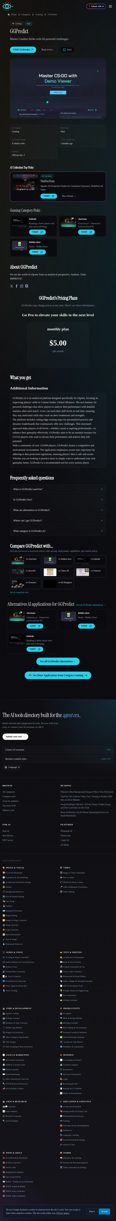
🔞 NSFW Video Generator (14, 1196)
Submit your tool (15, 736)
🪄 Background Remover (13, 892)
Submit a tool (8, 810)
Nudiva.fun (65, 835)
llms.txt (6, 831)
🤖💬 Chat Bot (9, 1106)
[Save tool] (67, 49)
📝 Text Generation (68, 995)
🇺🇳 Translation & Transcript (14, 981)
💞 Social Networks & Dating (72, 1140)
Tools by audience (11, 801)
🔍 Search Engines (10, 1121)
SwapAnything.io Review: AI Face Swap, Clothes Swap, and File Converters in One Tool (86, 806)
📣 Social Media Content (13, 1088)
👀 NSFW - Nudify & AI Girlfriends (18, 1181)
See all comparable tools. (19, 592)
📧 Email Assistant (10, 1069)
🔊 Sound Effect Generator (14, 971)
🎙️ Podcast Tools (10, 967)
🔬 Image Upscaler (10, 925)
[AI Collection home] (8, 6)
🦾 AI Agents (65, 1013)
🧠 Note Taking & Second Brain (73, 1027)
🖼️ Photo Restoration (11, 934)
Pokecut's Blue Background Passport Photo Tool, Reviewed (87, 792)
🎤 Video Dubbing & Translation (73, 887)
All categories (9, 792)
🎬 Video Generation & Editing (73, 1167)
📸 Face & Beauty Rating (13, 896)
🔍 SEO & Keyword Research (15, 1084)
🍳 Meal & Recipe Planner (71, 1018)
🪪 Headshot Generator (12, 911)
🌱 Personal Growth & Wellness (73, 1032)
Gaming (39, 14)
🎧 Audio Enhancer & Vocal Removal (18, 962)
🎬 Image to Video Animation (72, 873)
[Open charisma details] (68, 222)
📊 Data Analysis (10, 1111)
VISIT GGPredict (23, 49)
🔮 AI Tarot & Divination (70, 1106)
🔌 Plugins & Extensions (13, 1032)
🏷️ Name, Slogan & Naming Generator (76, 981)
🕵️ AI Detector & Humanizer (72, 957)
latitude (32, 219)
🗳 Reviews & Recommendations (74, 1162)
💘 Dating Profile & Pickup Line (73, 1111)
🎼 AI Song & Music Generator (16, 957)
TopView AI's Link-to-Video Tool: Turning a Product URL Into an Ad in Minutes (86, 798)
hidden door (35, 242)
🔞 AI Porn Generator (12, 1162)
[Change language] (12, 767)
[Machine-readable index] (58, 759)
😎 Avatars (7, 887)
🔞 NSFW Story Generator (14, 1191)
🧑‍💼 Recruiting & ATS (69, 1084)
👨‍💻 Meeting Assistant (69, 1023)
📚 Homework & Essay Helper (73, 976)
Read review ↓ (47, 49)
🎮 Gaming (65, 1121)
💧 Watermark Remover (13, 944)
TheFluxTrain (47, 181)
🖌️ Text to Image (10, 939)
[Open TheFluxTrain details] (25, 182)
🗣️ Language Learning (69, 1135)
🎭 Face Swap (9, 901)
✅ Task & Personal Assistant (72, 1037)
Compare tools (9, 796)
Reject (92, 1211)
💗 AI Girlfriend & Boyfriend (15, 1158)
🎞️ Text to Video (67, 877)
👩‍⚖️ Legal (64, 1079)
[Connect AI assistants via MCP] (58, 749)
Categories (24, 14)
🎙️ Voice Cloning (10, 990)
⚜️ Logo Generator (11, 930)
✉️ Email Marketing (11, 1074)
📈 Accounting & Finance (71, 1060)
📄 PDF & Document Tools (71, 986)
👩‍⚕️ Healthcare (66, 1130)
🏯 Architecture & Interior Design (17, 882)
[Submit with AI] (96, 6)
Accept (104, 1211)
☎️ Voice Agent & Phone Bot (15, 986)
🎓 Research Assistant (12, 1116)
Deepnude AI (66, 831)
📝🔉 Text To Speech (12, 976)
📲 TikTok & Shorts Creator (71, 882)
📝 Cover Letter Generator (71, 971)
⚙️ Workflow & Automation (71, 1046)
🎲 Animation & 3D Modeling (15, 877)
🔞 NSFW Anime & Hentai (14, 1186)
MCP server (8, 840)
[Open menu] (110, 6)
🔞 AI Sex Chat (9, 1167)
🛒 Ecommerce (66, 1069)
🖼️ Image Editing (10, 915)
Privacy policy (62, 1213)
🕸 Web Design (9, 1042)
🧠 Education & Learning (70, 1158)
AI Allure (65, 845)
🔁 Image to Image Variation (15, 920)
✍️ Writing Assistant (68, 1000)
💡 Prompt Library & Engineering (74, 990)
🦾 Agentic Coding (10, 1013)
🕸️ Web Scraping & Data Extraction (18, 1046)
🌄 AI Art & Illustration (12, 873)
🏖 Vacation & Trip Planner (71, 1042)
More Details (69, 196)
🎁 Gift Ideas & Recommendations (74, 1125)
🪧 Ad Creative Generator (13, 1060)
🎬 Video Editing (67, 892)
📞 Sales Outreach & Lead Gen (16, 1079)
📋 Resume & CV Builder (71, 1088)
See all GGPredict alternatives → (58, 661)
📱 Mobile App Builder (12, 1027)
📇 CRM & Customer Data (14, 1065)
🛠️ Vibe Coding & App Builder (16, 1037)
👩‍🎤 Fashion (7, 906)
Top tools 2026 (9, 805)
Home (12, 14)
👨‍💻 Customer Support (69, 1065)
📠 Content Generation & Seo (72, 967)
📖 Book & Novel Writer (70, 962)
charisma (82, 219)
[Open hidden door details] (19, 245)
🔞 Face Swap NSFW (12, 1177)
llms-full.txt (8, 835)
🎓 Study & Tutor (67, 1144)
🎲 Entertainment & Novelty (72, 1116)
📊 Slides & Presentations (71, 1093)
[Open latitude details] (19, 222)
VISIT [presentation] (49, 196)
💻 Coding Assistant (11, 1018)
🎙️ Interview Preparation (70, 1074)
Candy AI (65, 840)
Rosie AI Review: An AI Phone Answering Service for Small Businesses (85, 814)
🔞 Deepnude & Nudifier (13, 1172)
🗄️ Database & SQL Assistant (15, 1023)
